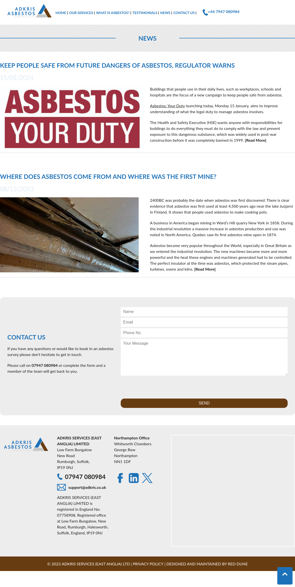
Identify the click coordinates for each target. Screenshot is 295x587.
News (165, 13)
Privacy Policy (148, 563)
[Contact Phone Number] (204, 333)
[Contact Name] (204, 311)
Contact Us (184, 13)
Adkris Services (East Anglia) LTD (96, 563)
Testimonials (145, 13)
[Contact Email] (204, 322)
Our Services (81, 13)
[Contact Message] (204, 357)
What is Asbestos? (113, 13)
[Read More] (255, 140)
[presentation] (158, 386)
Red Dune (238, 563)
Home (61, 13)
